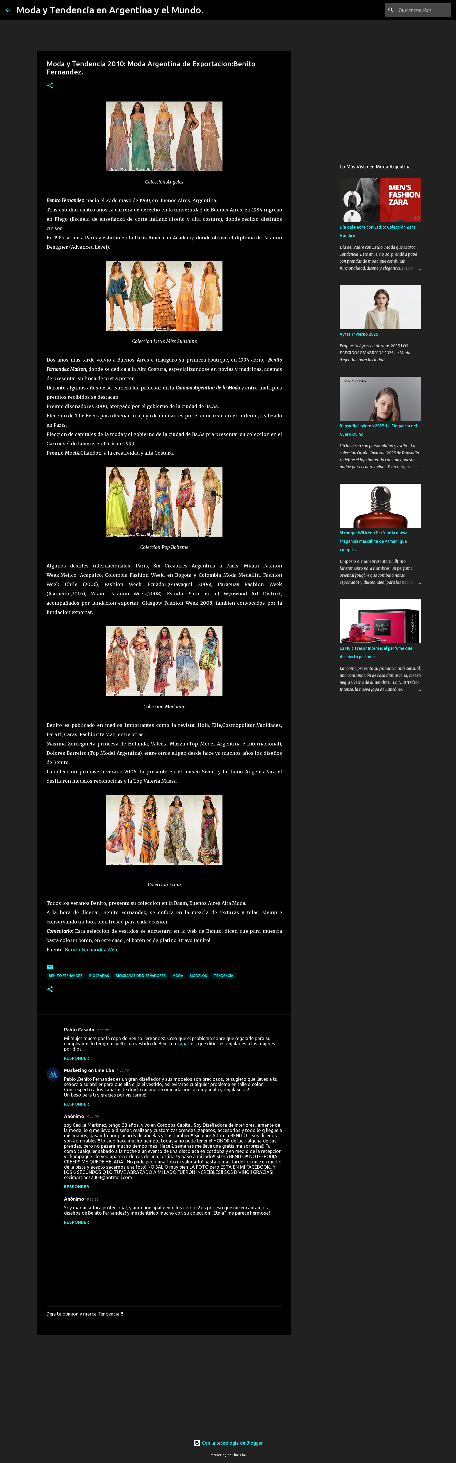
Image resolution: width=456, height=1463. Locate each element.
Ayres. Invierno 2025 (359, 334)
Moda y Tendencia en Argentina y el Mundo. (110, 10)
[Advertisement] (164, 1384)
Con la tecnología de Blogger (228, 1443)
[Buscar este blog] (420, 10)
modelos (198, 976)
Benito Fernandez (66, 976)
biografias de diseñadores (141, 976)
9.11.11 (92, 1199)
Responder (76, 1058)
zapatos (186, 1043)
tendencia (223, 976)
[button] (50, 86)
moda (177, 976)
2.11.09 (102, 1030)
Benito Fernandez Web (91, 950)
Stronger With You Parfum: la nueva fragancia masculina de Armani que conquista (373, 541)
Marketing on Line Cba (89, 1070)
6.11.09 (92, 1117)
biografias (99, 976)
